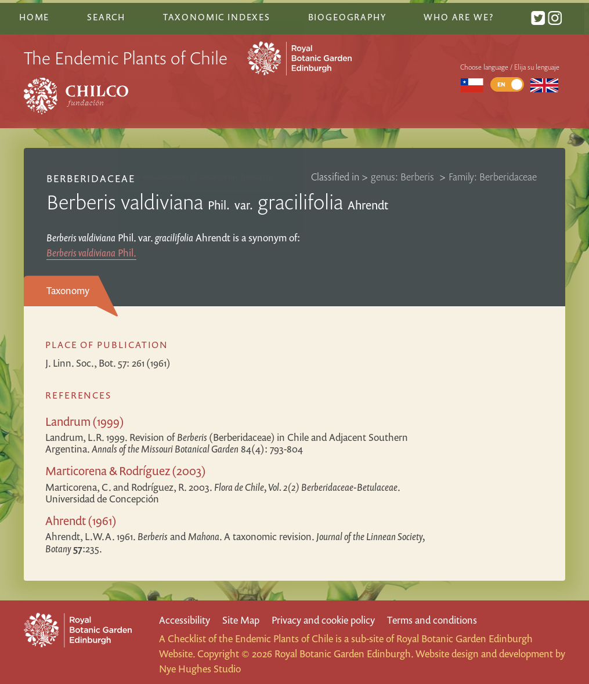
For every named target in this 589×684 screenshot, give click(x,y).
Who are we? (462, 13)
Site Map (240, 615)
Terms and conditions (432, 615)
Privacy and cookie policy (323, 615)
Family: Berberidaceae (493, 172)
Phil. (91, 248)
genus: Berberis (403, 172)
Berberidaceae (91, 173)
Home (39, 13)
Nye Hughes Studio (200, 664)
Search (110, 13)
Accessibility (184, 615)
